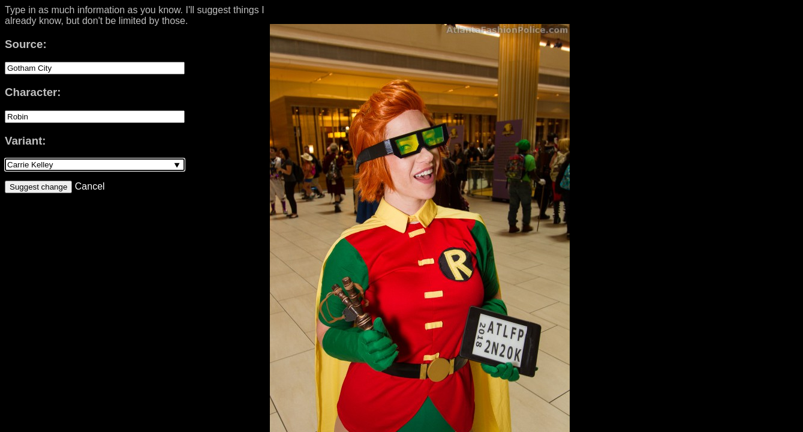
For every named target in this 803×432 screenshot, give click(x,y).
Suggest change (38, 186)
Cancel (88, 186)
